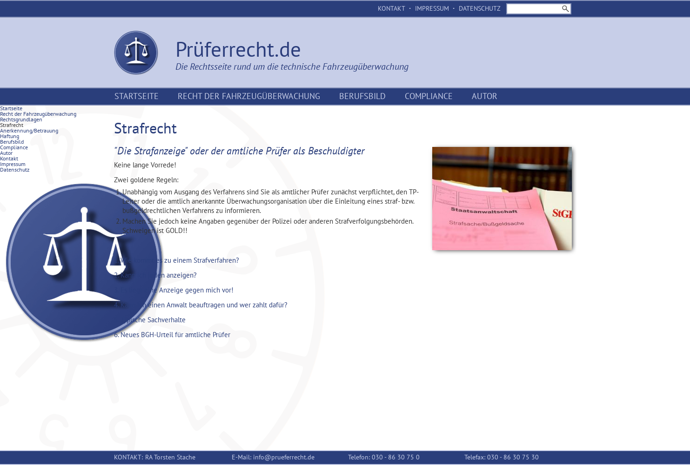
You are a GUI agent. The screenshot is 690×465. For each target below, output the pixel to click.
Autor (484, 96)
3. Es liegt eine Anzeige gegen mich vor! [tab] (174, 290)
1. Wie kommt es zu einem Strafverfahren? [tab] (176, 260)
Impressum (432, 8)
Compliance (429, 96)
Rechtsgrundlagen (21, 119)
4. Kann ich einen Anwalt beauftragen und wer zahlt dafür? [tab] (201, 304)
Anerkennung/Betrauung (29, 130)
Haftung (9, 136)
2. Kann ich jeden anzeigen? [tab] (155, 275)
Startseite (136, 96)
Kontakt (391, 8)
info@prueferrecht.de (284, 457)
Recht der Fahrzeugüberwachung (249, 96)
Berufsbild (362, 96)
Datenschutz (480, 8)
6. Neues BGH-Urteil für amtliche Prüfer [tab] (172, 334)
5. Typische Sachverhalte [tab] (150, 319)
